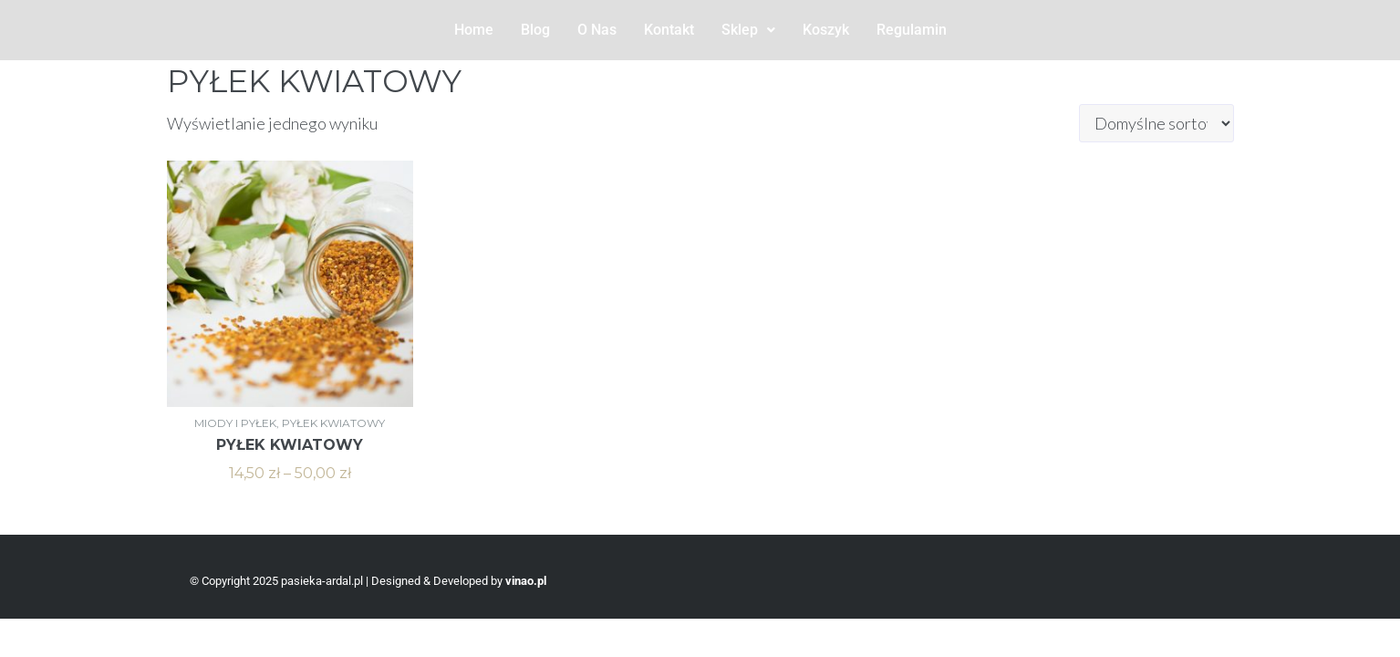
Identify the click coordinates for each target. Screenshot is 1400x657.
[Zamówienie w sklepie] (1156, 123)
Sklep (748, 29)
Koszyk (826, 29)
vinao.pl (525, 581)
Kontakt (669, 29)
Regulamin (911, 29)
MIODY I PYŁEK (235, 423)
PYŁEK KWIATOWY (333, 423)
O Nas (597, 29)
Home (473, 29)
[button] (748, 30)
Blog (535, 29)
